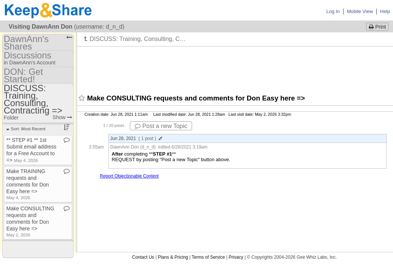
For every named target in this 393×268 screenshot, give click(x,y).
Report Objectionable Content (129, 176)
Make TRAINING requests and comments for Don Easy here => (27, 184)
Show (62, 117)
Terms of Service (208, 257)
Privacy (236, 257)
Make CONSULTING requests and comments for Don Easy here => (30, 221)
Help (385, 11)
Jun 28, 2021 (136, 138)
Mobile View (360, 11)
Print (377, 27)
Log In (333, 11)
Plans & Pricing (173, 257)
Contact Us (143, 257)
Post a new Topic (161, 126)
